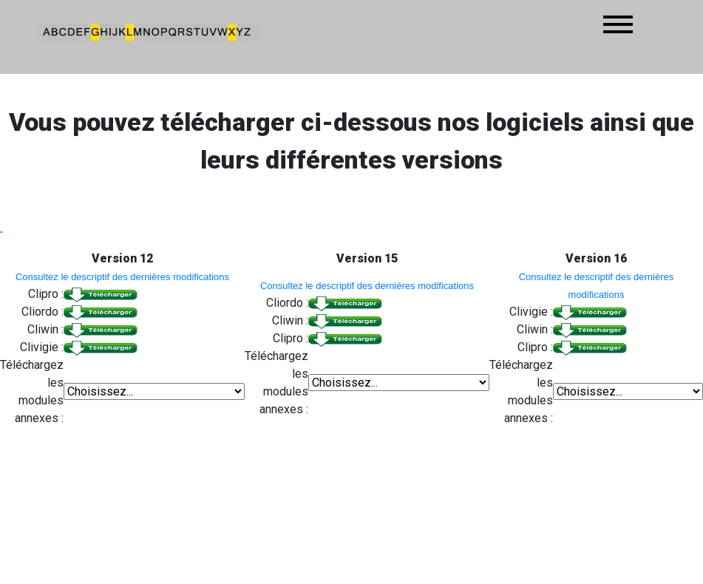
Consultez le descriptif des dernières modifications (122, 276)
